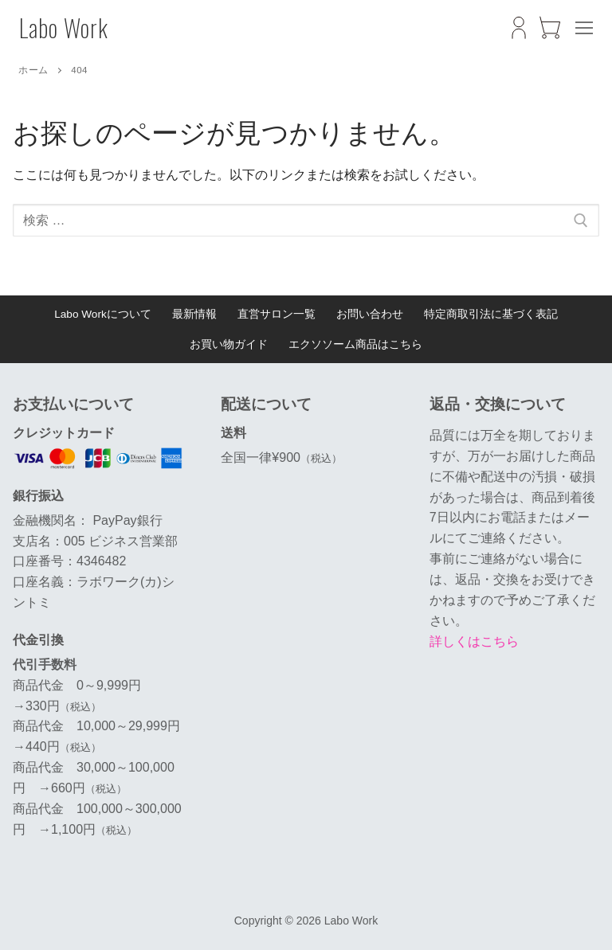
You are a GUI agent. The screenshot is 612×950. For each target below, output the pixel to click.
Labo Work (63, 28)
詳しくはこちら (474, 641)
